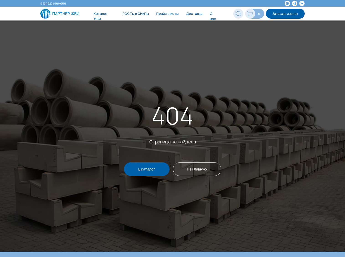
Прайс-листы (167, 13)
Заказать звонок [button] (285, 13)
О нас (213, 16)
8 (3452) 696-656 (53, 3)
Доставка (194, 13)
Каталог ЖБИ (101, 16)
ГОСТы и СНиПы (136, 13)
